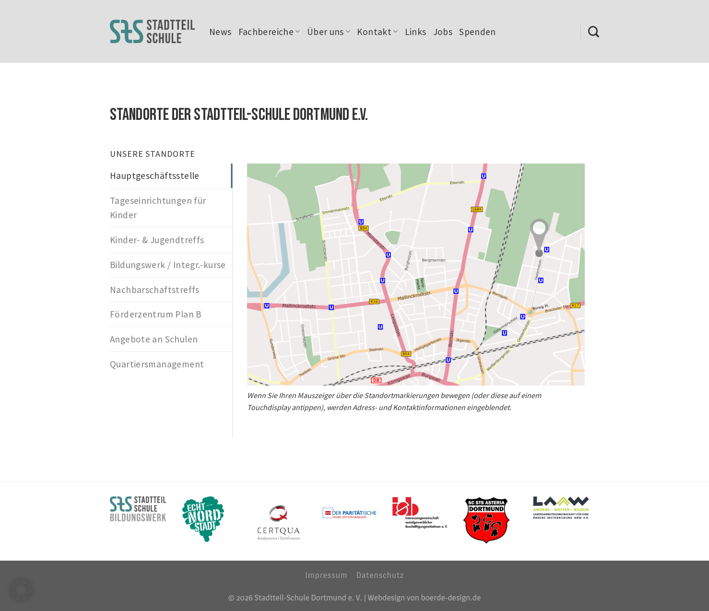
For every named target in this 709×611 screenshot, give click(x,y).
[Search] (593, 31)
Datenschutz (380, 575)
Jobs (443, 31)
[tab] (171, 176)
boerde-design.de (451, 597)
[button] (21, 590)
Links (415, 31)
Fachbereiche (269, 31)
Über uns (329, 31)
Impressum (326, 575)
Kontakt (377, 31)
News (220, 31)
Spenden (477, 31)
